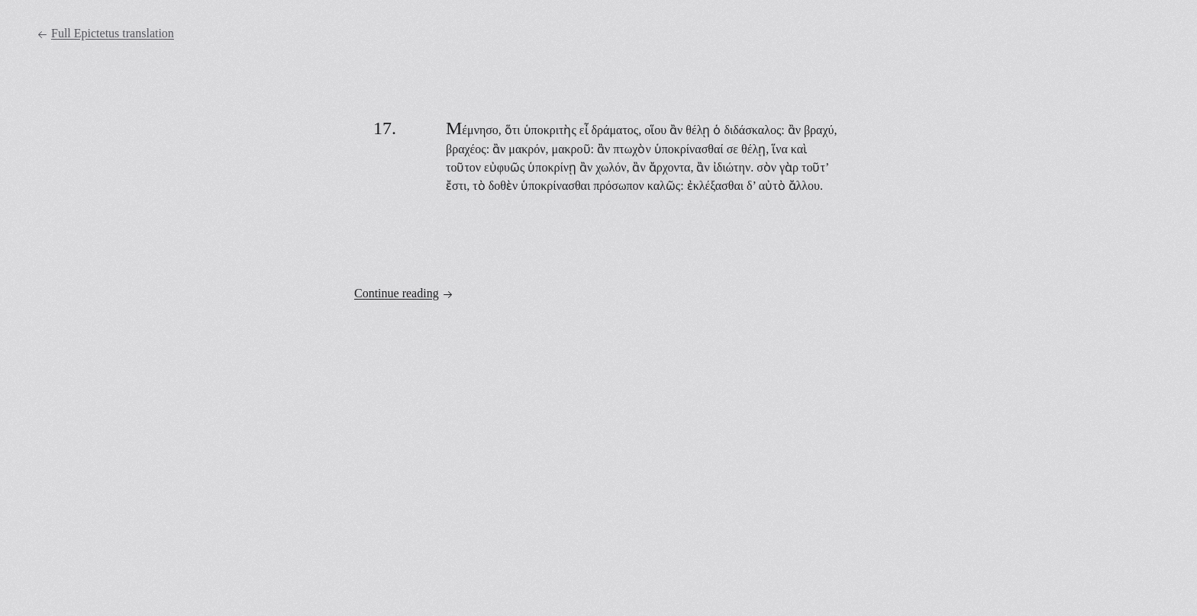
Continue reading (403, 293)
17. (384, 128)
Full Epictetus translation (105, 33)
